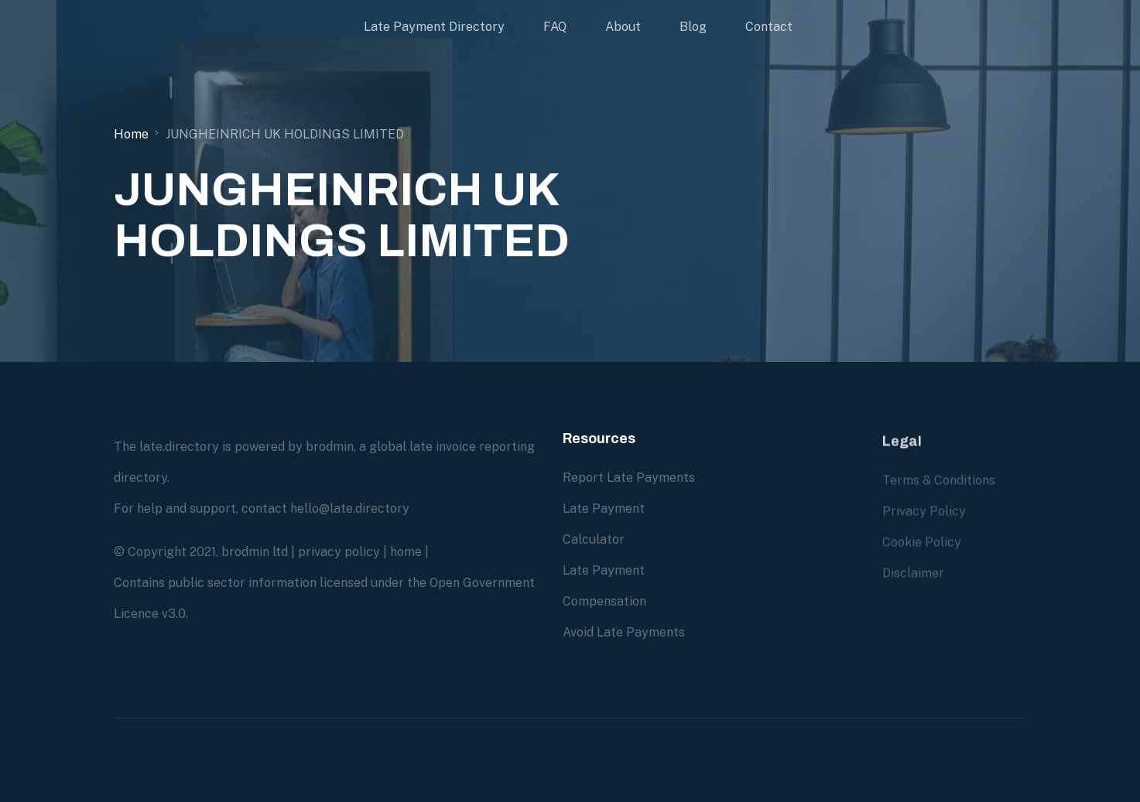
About (623, 26)
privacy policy (339, 551)
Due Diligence (762, 476)
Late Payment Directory (434, 26)
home (406, 551)
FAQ (555, 26)
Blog (693, 26)
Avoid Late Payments (624, 632)
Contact (769, 26)
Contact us (754, 600)
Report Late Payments (629, 477)
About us (748, 569)
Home (131, 134)
